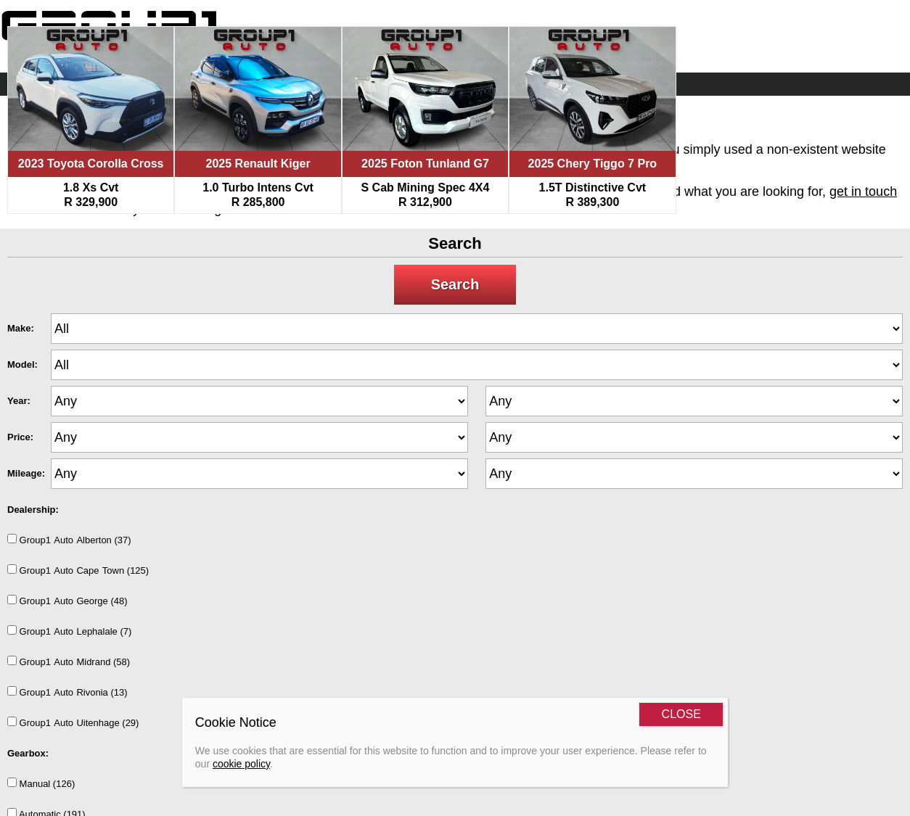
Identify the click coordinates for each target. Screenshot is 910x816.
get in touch (863, 191)
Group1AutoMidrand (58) (68, 661)
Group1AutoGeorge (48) (67, 600)
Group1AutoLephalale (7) (69, 631)
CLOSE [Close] (681, 714)
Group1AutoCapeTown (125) (78, 570)
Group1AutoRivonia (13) (67, 692)
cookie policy (241, 764)
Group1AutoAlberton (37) (69, 539)
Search (455, 284)
